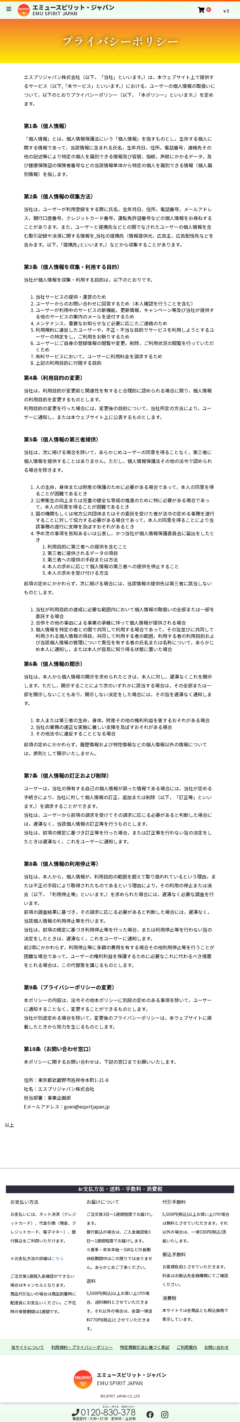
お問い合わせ (216, 1347)
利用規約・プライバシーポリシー (82, 1347)
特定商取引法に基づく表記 (144, 1347)
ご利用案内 (186, 1347)
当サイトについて (27, 1347)
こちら (57, 1258)
